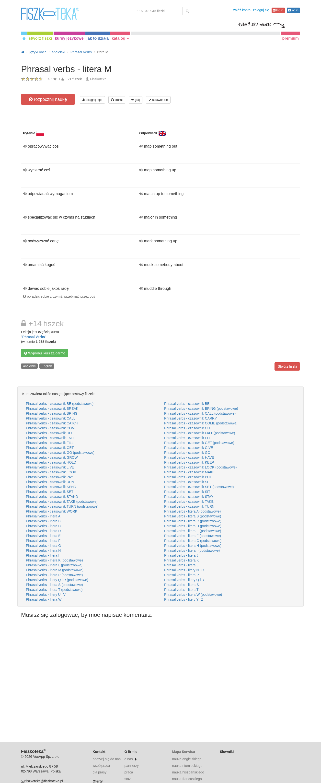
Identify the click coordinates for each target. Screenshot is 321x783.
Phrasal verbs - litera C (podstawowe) (192, 521)
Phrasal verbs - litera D (43, 531)
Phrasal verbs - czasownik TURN (189, 506)
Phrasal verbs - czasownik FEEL (189, 438)
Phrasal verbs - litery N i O (184, 570)
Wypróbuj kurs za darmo (44, 353)
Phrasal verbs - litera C (43, 526)
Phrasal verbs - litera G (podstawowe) (192, 541)
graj (135, 100)
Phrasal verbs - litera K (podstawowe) (54, 560)
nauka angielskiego (186, 759)
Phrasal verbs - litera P (181, 575)
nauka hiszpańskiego (188, 772)
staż (127, 779)
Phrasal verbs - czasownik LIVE (50, 467)
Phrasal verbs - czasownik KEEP (189, 462)
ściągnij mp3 (92, 100)
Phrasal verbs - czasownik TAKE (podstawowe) (62, 501)
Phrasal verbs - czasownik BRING (52, 413)
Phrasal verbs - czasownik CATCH (52, 423)
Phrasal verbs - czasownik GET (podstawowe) (199, 443)
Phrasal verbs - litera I (42, 555)
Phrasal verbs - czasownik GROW (52, 457)
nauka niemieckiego (187, 766)
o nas (128, 759)
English (47, 366)
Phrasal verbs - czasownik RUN (50, 482)
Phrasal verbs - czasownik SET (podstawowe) (199, 487)
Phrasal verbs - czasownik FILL (50, 443)
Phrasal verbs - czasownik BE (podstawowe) (59, 404)
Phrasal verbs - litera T (181, 590)
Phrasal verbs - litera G (43, 546)
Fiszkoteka (98, 79)
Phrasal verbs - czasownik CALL (50, 418)
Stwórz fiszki (287, 366)
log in (278, 10)
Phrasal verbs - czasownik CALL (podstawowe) (200, 413)
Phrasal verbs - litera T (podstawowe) (54, 590)
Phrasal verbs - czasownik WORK (51, 511)
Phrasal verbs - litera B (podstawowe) (192, 516)
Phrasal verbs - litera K (181, 560)
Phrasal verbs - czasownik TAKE (189, 501)
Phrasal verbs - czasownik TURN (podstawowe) (62, 506)
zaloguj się (261, 10)
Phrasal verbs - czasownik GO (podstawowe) (60, 453)
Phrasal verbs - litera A (43, 516)
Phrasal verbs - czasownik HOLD (51, 462)
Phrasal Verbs (33, 337)
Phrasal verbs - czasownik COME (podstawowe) (201, 423)
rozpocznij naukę (48, 99)
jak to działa (98, 38)
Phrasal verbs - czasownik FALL (50, 438)
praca (128, 772)
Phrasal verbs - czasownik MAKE (189, 472)
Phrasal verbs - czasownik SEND (51, 487)
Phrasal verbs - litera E (43, 536)
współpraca (101, 766)
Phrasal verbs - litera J (181, 555)
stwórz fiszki (40, 38)
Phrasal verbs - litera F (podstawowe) (192, 536)
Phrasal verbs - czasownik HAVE (189, 457)
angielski (29, 366)
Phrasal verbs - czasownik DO (49, 433)
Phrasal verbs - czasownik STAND (52, 497)
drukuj (117, 100)
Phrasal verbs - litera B (43, 521)
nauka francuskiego (187, 779)
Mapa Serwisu (183, 752)
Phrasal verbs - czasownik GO (187, 453)
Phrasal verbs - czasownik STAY (188, 497)
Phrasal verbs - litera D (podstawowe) (192, 526)
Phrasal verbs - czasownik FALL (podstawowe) (199, 433)
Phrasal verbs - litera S (181, 585)
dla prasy (100, 772)
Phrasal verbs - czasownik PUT (188, 477)
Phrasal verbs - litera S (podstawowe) (54, 585)
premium (290, 38)
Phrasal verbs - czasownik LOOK (51, 472)
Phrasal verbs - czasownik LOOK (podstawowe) (200, 467)
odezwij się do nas (107, 759)
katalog (120, 38)
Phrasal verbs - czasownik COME (51, 428)
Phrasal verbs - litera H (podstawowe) (192, 546)
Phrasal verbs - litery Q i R (184, 580)
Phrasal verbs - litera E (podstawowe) (192, 531)
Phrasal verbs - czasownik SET (49, 492)
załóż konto (242, 10)
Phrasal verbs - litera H (43, 550)
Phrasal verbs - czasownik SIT (187, 492)
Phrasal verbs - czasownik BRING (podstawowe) (201, 408)
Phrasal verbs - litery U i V (46, 594)
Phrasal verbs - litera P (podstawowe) (54, 575)
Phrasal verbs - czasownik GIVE (188, 448)
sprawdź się (158, 100)
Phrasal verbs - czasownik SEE (188, 482)
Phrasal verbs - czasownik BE (186, 404)
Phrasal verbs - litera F (43, 541)
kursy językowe (69, 38)
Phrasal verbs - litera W (43, 599)
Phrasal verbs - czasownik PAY (49, 477)
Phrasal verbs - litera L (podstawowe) (54, 565)
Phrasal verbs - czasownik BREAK (52, 408)
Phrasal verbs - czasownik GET (50, 448)
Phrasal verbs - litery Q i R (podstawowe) (57, 580)
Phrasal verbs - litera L (181, 565)
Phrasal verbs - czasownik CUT (188, 428)
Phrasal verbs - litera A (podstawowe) (192, 511)
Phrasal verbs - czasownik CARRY (190, 418)
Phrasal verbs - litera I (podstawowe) (192, 550)
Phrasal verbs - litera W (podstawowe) (193, 594)
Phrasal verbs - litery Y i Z (183, 599)
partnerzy (131, 766)
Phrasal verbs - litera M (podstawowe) (54, 570)
